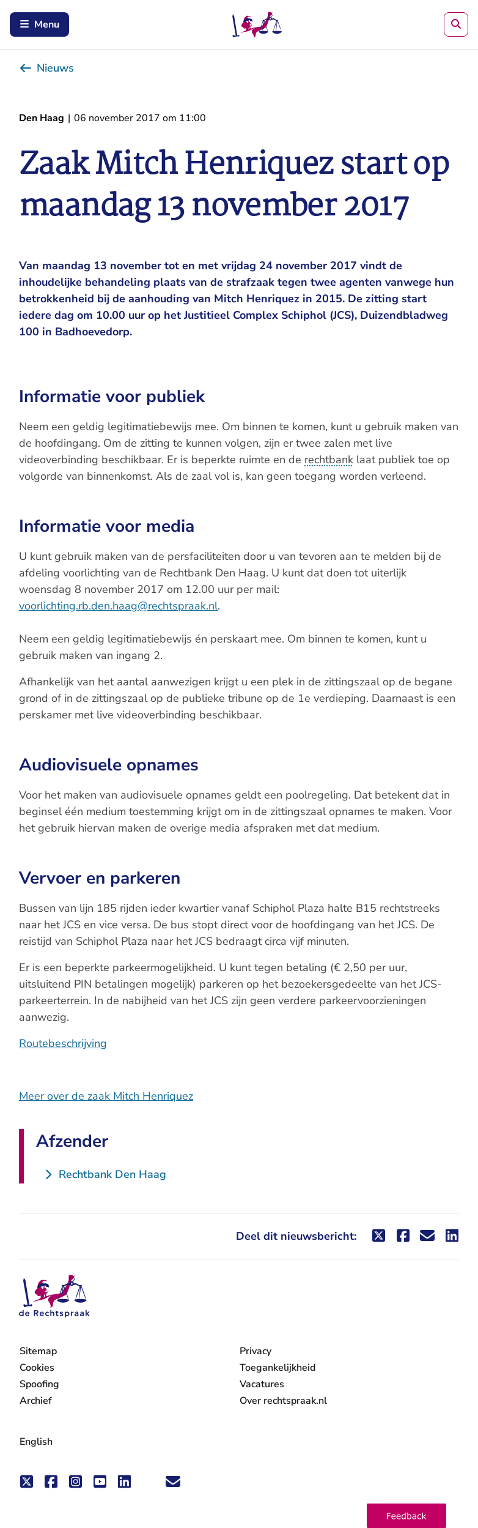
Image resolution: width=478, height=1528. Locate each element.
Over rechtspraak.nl (283, 1400)
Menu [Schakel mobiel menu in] (39, 24)
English (36, 1441)
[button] (406, 1516)
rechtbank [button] (328, 459)
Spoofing (39, 1384)
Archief (36, 1400)
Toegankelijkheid (277, 1367)
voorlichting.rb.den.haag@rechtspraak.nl (118, 605)
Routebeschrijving (63, 1043)
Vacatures (262, 1384)
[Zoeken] (456, 24)
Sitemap (38, 1351)
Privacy (255, 1351)
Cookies (37, 1367)
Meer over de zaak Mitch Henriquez (106, 1096)
